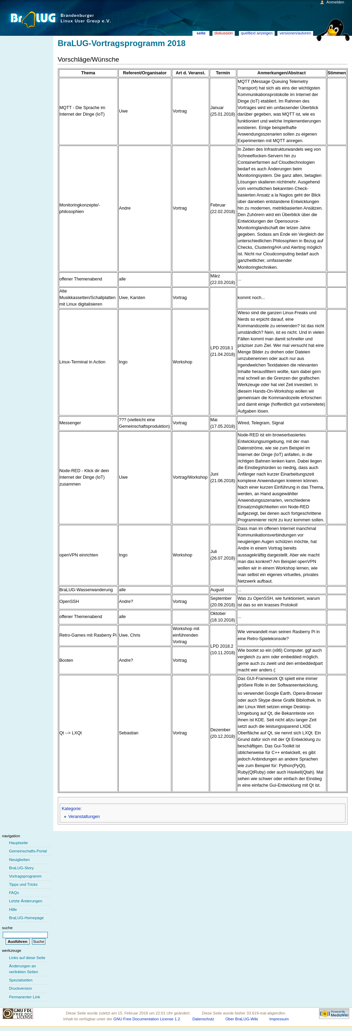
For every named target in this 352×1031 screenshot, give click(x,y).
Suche (7, 928)
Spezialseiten (20, 980)
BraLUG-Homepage (26, 918)
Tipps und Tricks (23, 884)
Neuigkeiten (19, 860)
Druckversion (20, 988)
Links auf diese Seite (27, 958)
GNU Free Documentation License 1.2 (146, 1019)
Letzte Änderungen (25, 901)
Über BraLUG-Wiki (242, 1019)
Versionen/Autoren (295, 33)
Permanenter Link (24, 997)
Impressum (279, 1019)
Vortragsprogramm (25, 876)
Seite (201, 33)
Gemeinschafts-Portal (28, 851)
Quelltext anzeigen (257, 33)
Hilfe (13, 909)
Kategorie (71, 808)
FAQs (14, 893)
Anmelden (335, 2)
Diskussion (223, 33)
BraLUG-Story (21, 868)
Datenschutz (203, 1019)
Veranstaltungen (84, 816)
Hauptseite (18, 843)
